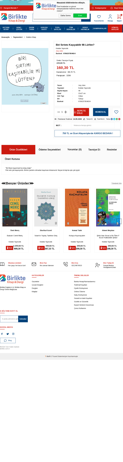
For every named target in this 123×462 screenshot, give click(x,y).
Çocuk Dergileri (37, 285)
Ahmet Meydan (108, 230)
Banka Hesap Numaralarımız (84, 282)
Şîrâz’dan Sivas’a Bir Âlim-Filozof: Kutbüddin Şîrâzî (108, 237)
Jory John (59, 51)
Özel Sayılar (57, 28)
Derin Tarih (31, 28)
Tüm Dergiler (71, 28)
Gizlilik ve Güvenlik (81, 302)
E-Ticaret (54, 356)
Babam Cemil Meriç (15, 236)
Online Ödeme (79, 292)
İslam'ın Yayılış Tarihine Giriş (46, 236)
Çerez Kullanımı (80, 308)
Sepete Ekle (80, 112)
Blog (8, 340)
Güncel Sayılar (115, 28)
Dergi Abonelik (85, 28)
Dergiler (35, 288)
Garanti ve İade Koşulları (83, 298)
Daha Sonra (66, 15)
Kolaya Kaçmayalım (77, 236)
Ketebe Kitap (6, 28)
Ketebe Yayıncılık (15, 242)
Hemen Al (100, 112)
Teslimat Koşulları (80, 285)
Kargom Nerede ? (9, 8)
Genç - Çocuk (19, 28)
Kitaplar (34, 292)
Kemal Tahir (77, 230)
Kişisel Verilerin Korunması (84, 305)
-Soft (48, 356)
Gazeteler (35, 282)
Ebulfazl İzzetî (46, 230)
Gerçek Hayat (44, 28)
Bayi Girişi (116, 8)
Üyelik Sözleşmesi (81, 288)
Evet (80, 15)
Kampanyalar (99, 8)
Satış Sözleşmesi (80, 295)
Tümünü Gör (116, 183)
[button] (119, 221)
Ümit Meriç (14, 230)
